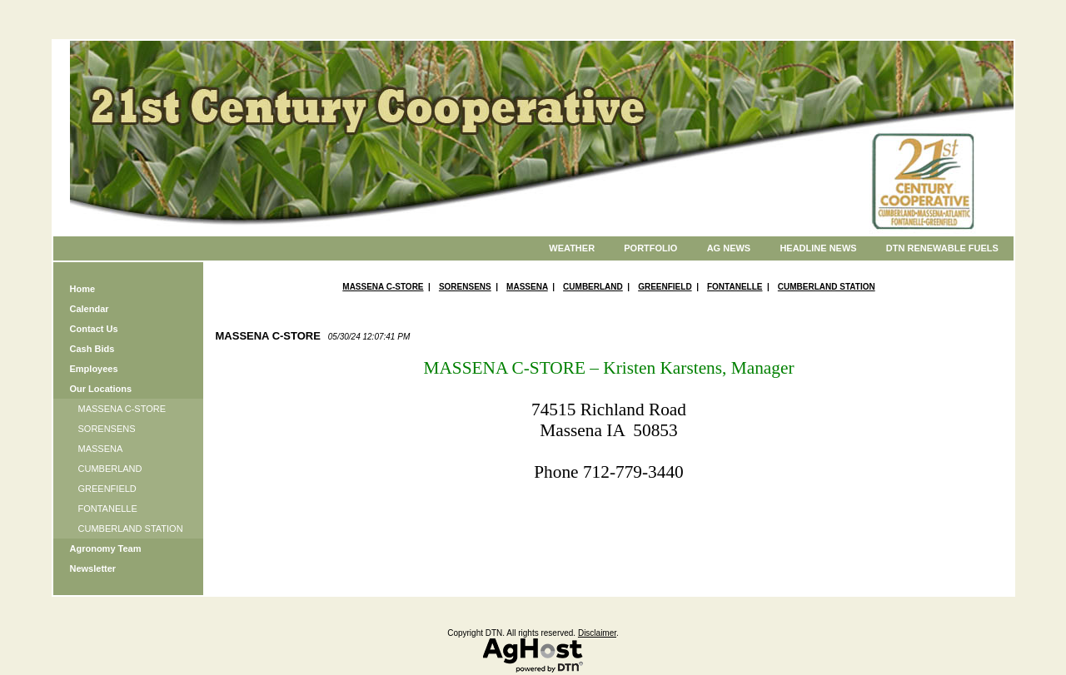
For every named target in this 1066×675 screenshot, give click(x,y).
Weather (572, 248)
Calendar (89, 309)
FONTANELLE (107, 509)
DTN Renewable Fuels (942, 248)
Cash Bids (92, 349)
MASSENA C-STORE (122, 409)
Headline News (818, 248)
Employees (94, 369)
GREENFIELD (107, 489)
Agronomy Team (106, 548)
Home (83, 289)
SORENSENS (107, 429)
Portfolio (650, 248)
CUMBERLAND (110, 469)
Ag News (729, 248)
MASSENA (100, 449)
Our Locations (101, 389)
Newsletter (93, 568)
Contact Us (94, 329)
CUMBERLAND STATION (130, 529)
